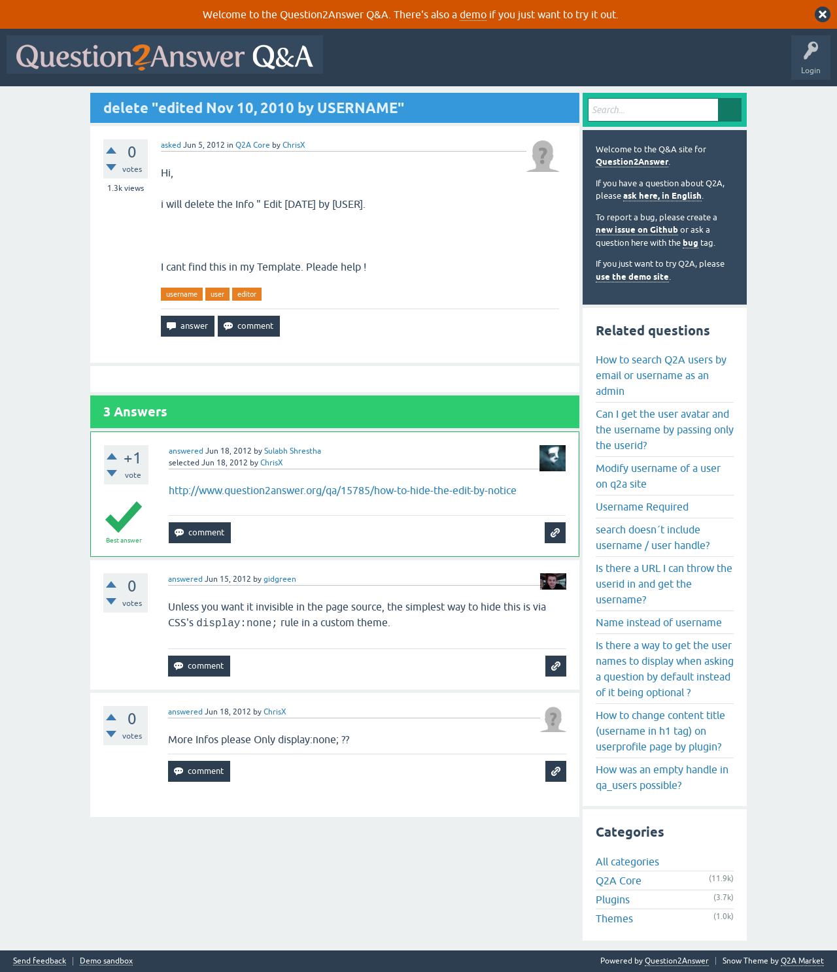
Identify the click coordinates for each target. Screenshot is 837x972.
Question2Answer (632, 162)
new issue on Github (637, 230)
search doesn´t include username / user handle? (652, 537)
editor (246, 294)
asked (171, 145)
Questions (404, 64)
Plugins (613, 899)
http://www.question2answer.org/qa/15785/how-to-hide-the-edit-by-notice (343, 490)
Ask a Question (645, 64)
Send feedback (39, 961)
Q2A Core (252, 145)
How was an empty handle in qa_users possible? (662, 777)
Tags (550, 64)
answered (186, 451)
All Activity (352, 64)
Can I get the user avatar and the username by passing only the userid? (665, 429)
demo (473, 14)
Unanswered (500, 64)
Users (590, 64)
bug (690, 243)
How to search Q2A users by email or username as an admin (661, 375)
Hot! (450, 64)
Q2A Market (802, 960)
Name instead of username (659, 622)
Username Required (642, 506)
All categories (627, 861)
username (181, 294)
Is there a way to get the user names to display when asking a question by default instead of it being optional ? (665, 668)
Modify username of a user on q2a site (658, 476)
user (217, 294)
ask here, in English (662, 196)
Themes (614, 918)
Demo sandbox (106, 961)
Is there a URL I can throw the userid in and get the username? (664, 583)
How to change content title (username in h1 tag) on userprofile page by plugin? (660, 730)
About (732, 64)
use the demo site (632, 277)
